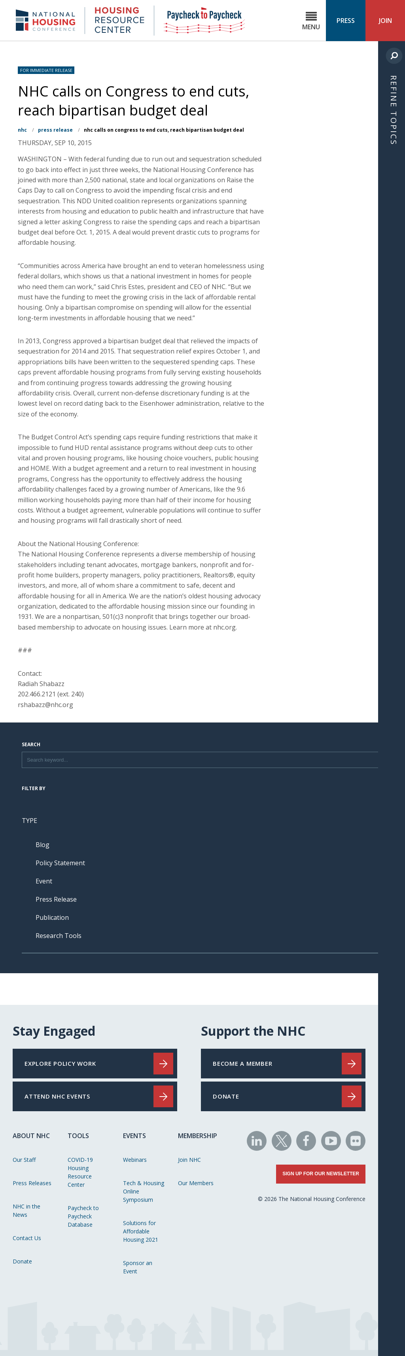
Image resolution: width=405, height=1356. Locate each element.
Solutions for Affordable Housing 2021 (140, 1231)
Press (346, 20)
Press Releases (32, 1183)
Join (385, 20)
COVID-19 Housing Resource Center (80, 1172)
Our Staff (24, 1159)
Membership (197, 1135)
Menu (311, 21)
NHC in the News (26, 1210)
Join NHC (189, 1159)
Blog (42, 844)
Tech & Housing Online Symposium (143, 1191)
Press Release (55, 130)
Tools (78, 1135)
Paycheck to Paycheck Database (83, 1216)
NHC (22, 130)
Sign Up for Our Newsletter (320, 1173)
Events (134, 1135)
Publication (52, 917)
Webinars (135, 1159)
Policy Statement (60, 863)
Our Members (196, 1183)
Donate (22, 1261)
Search (31, 745)
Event (44, 881)
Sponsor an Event (137, 1267)
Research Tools (58, 935)
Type (29, 820)
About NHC (31, 1135)
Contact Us (27, 1238)
